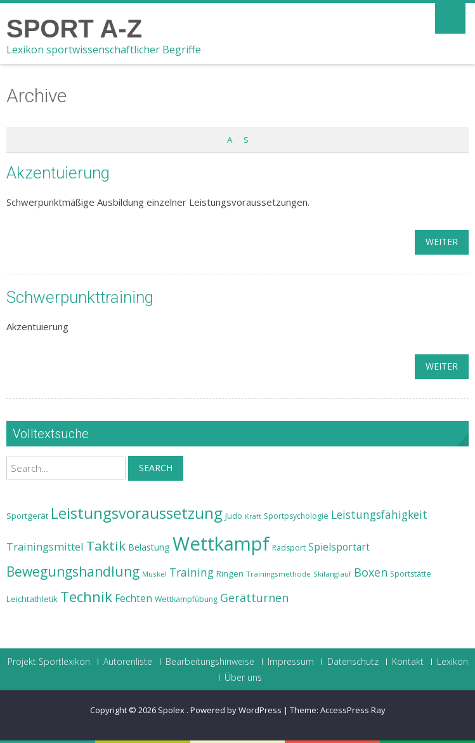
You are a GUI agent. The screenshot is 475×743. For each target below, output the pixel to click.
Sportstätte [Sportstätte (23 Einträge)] (410, 573)
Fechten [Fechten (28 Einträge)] (133, 598)
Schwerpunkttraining (79, 297)
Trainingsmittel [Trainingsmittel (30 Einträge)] (45, 546)
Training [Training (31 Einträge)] (191, 572)
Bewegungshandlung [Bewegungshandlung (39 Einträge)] (73, 571)
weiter (442, 242)
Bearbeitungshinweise (210, 662)
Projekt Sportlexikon (49, 662)
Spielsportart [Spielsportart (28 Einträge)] (339, 547)
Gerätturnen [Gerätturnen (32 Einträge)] (254, 597)
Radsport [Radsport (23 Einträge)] (289, 547)
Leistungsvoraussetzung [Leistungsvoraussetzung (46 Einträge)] (137, 513)
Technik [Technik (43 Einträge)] (86, 596)
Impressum (291, 662)
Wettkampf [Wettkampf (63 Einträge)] (221, 543)
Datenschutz (353, 662)
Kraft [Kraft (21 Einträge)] (253, 516)
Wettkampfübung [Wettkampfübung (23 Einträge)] (186, 599)
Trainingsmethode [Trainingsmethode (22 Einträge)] (278, 574)
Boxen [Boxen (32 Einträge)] (370, 572)
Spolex (172, 710)
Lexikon (452, 662)
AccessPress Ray (353, 710)
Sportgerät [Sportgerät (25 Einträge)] (27, 515)
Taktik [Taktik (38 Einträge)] (106, 545)
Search (155, 468)
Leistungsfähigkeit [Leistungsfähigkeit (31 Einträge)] (379, 514)
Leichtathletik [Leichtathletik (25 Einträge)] (32, 599)
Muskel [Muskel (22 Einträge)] (154, 574)
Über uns (243, 677)
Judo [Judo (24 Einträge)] (233, 515)
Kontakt (408, 662)
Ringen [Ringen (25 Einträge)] (230, 573)
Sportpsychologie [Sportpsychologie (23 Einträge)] (296, 516)
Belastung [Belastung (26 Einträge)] (149, 547)
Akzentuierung (58, 172)
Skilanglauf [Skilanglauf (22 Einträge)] (332, 574)
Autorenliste (127, 662)
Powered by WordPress (236, 710)
